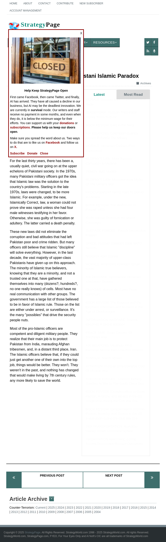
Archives (143, 83)
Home (13, 3)
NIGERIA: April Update (102, 260)
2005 (88, 512)
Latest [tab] (99, 94)
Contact (44, 3)
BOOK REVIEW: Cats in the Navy (110, 129)
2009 (51, 512)
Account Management (26, 10)
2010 (42, 512)
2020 (97, 507)
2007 (69, 512)
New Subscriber (91, 3)
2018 (115, 507)
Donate (32, 153)
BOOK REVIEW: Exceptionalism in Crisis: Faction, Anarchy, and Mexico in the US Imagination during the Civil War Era (115, 400)
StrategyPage (32, 532)
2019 (106, 507)
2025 (51, 507)
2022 (79, 507)
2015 (143, 507)
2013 (14, 512)
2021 (88, 507)
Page (34, 28)
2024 (60, 507)
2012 (23, 512)
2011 (32, 512)
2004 (97, 512)
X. (15, 147)
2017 (125, 507)
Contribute (65, 3)
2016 (134, 507)
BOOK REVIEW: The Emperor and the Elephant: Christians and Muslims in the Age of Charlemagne (114, 311)
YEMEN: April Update (101, 175)
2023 (70, 507)
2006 (78, 512)
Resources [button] (105, 42)
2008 (60, 512)
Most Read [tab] (133, 94)
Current (40, 507)
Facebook (53, 142)
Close (44, 153)
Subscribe (17, 153)
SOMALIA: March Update (104, 362)
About (27, 3)
